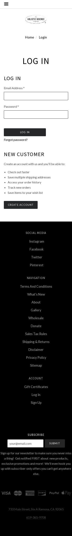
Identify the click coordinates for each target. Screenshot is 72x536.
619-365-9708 (36, 517)
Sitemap (36, 365)
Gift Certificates (36, 387)
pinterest (36, 265)
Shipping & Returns (36, 342)
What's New (36, 294)
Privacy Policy (36, 357)
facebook (36, 249)
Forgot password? (16, 139)
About (36, 302)
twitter (36, 257)
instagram (36, 241)
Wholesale (36, 318)
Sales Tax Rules (36, 334)
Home (29, 37)
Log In (36, 395)
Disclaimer (36, 350)
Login (43, 37)
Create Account (21, 204)
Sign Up (36, 402)
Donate (36, 326)
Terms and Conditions (36, 286)
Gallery (36, 310)
